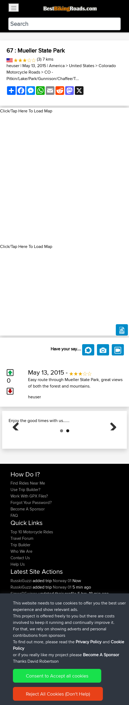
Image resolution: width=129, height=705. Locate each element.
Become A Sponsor (28, 536)
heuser (12, 66)
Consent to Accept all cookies (57, 675)
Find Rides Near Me (28, 510)
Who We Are (21, 578)
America (57, 66)
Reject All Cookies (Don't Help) (58, 693)
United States (81, 66)
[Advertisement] (64, 178)
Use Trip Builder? (25, 516)
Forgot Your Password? (31, 529)
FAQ (14, 542)
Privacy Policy (89, 642)
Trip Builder (20, 572)
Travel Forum (22, 565)
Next (111, 438)
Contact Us (20, 585)
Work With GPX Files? (29, 523)
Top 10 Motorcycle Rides (32, 559)
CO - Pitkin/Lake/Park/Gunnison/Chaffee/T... (42, 75)
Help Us (18, 591)
